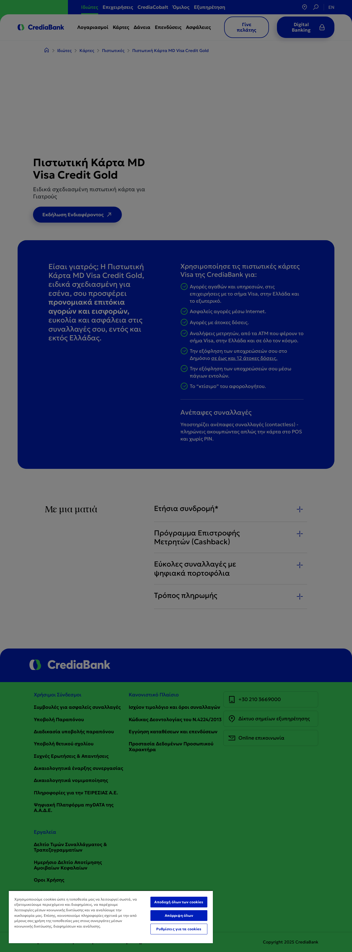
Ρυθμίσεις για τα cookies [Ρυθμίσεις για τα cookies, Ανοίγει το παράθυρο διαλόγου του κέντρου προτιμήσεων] (178, 929)
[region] (111, 916)
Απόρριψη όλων (179, 915)
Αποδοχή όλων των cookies (178, 902)
